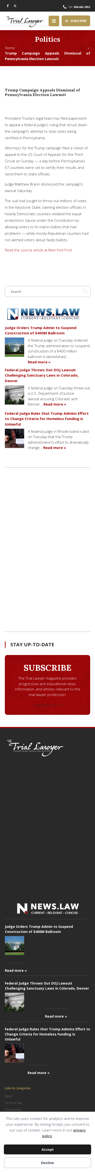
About (8, 1096)
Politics (47, 39)
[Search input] (45, 291)
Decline (47, 1163)
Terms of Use (13, 1103)
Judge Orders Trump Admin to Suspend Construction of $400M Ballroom (40, 330)
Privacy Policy (13, 1110)
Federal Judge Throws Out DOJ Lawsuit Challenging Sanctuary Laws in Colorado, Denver (42, 375)
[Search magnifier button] (85, 291)
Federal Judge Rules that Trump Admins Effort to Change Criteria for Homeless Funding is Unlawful (47, 419)
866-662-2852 (82, 7)
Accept (47, 1149)
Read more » (39, 361)
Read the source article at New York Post (38, 250)
